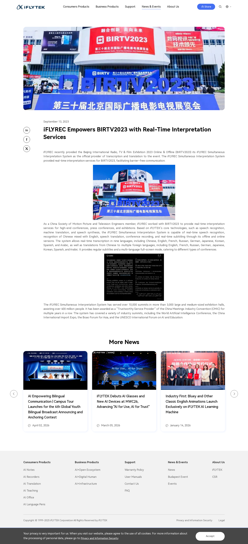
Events (172, 483)
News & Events (151, 6)
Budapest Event (178, 476)
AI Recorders (31, 476)
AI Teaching (30, 490)
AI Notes (29, 469)
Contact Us (132, 483)
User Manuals (133, 476)
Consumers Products (76, 6)
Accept (208, 535)
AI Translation (32, 483)
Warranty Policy (134, 469)
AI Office (28, 497)
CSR (214, 476)
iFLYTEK (217, 469)
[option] (55, 391)
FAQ (127, 490)
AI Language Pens (34, 504)
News (171, 469)
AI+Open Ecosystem (87, 469)
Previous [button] (13, 394)
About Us (173, 6)
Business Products (107, 6)
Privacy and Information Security (109, 538)
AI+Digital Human (85, 476)
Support (130, 6)
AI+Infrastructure (86, 483)
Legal (222, 520)
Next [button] (234, 394)
